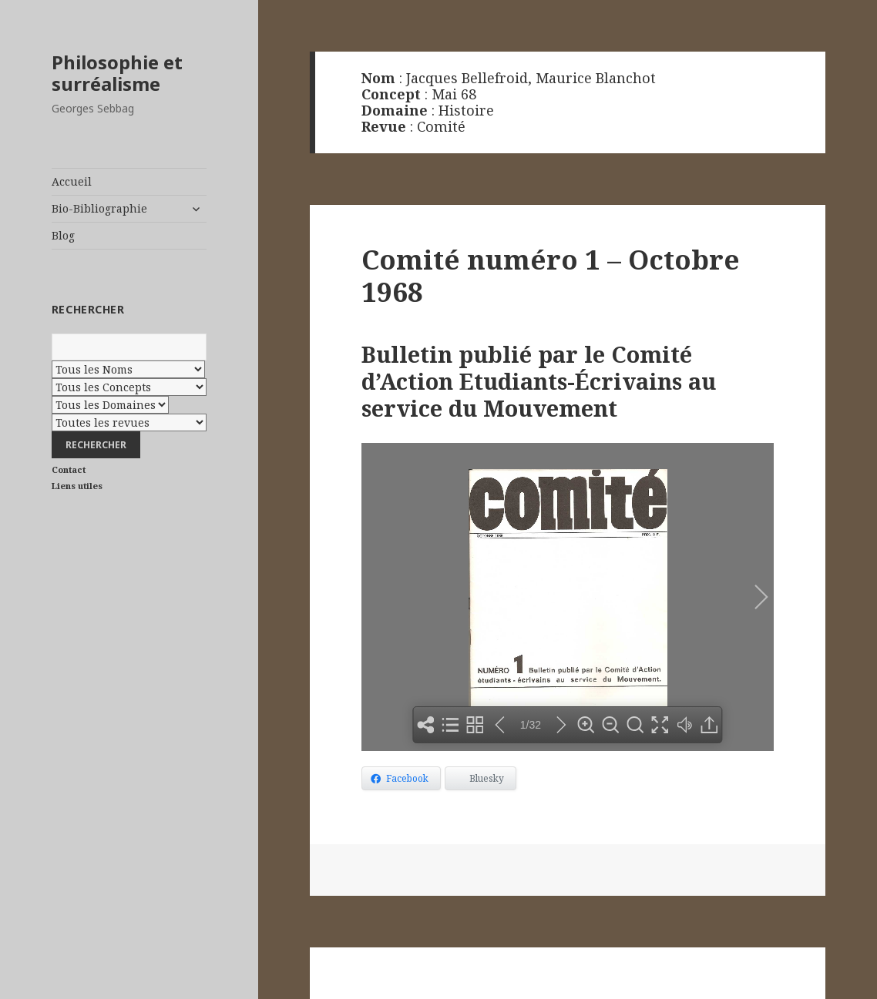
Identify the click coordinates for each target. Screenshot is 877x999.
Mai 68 (454, 94)
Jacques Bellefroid (467, 78)
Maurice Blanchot (596, 78)
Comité (441, 126)
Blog (63, 235)
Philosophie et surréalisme (117, 72)
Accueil (72, 181)
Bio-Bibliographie (99, 208)
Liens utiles (77, 485)
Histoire (466, 110)
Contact (69, 469)
